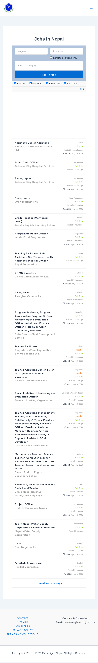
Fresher (19, 84)
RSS (82, 89)
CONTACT (22, 619)
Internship (53, 84)
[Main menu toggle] (91, 8)
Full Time (36, 84)
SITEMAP (22, 623)
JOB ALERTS (22, 627)
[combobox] (49, 66)
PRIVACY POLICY (22, 631)
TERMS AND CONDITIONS (22, 635)
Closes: (67, 154)
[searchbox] (49, 66)
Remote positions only (65, 58)
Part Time (70, 84)
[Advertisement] (49, 116)
